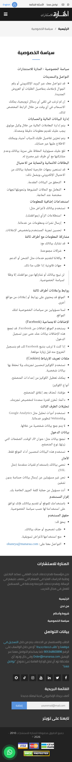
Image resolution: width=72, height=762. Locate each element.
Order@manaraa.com (46, 656)
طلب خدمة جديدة (46, 647)
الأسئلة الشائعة (36, 4)
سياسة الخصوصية (58, 621)
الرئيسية (63, 29)
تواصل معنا (52, 4)
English (6, 4)
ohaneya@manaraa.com (22, 544)
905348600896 (53, 651)
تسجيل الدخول (14, 4)
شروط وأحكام (61, 613)
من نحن (64, 606)
